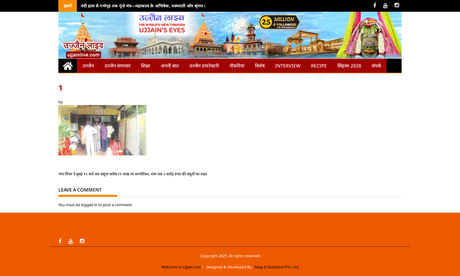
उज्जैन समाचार (117, 65)
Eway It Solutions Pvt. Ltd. (276, 267)
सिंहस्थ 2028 (349, 65)
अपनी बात (170, 65)
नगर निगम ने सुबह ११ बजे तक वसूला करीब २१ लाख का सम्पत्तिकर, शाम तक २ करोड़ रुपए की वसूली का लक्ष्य (132, 174)
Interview (287, 65)
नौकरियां (236, 65)
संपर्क (376, 65)
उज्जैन (88, 65)
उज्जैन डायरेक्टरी (204, 65)
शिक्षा (145, 65)
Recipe (319, 65)
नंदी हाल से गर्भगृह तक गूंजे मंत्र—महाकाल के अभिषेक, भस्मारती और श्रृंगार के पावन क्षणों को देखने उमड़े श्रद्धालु (172, 6)
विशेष (260, 65)
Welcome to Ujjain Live (181, 267)
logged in (89, 204)
